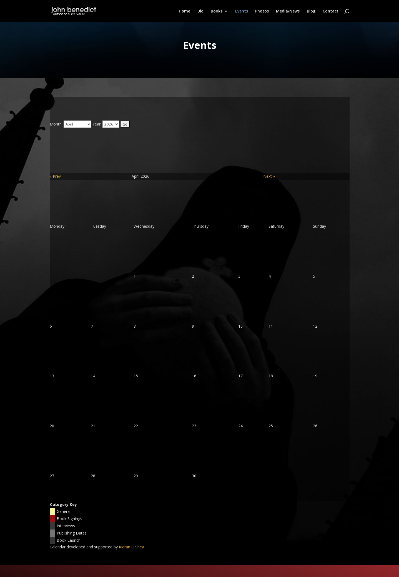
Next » (269, 176)
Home (184, 11)
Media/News (288, 11)
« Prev (55, 176)
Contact (330, 11)
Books (216, 11)
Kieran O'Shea (131, 547)
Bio (200, 11)
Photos (262, 11)
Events (241, 11)
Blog (311, 11)
